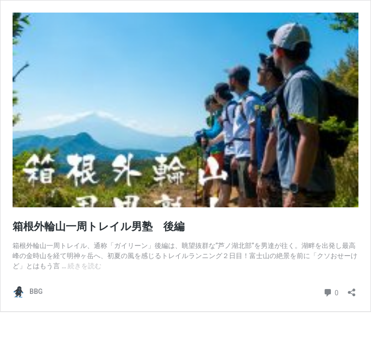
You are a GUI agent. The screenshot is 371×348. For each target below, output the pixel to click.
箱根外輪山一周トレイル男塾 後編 (99, 226)
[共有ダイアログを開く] (351, 289)
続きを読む (84, 266)
